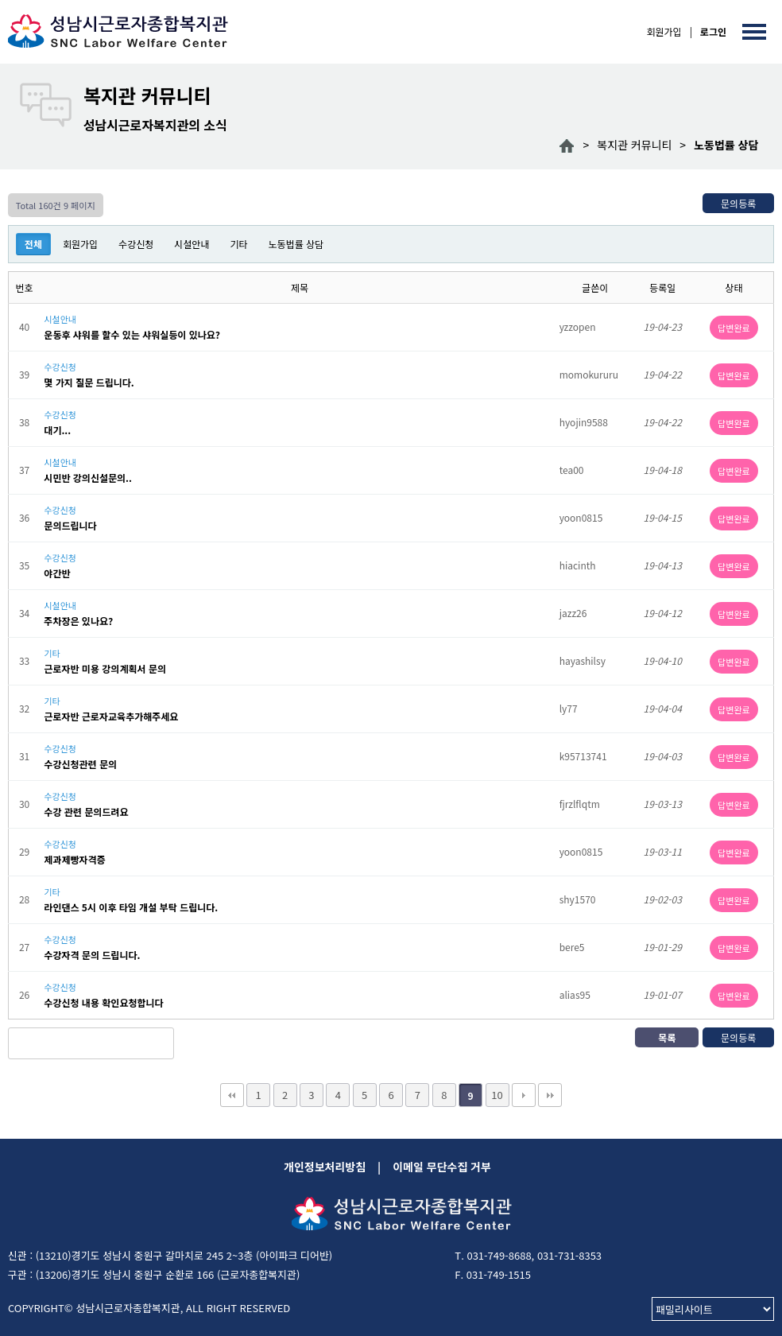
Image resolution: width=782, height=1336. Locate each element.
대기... (57, 430)
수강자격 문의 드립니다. (92, 955)
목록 (667, 1037)
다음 (524, 1095)
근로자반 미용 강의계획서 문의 (105, 668)
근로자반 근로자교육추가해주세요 (111, 716)
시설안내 (191, 243)
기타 (238, 243)
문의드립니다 (70, 525)
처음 (232, 1095)
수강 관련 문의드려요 (86, 812)
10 (496, 1094)
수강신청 (135, 243)
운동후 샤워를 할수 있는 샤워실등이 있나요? (132, 334)
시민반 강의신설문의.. (88, 478)
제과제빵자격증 (74, 859)
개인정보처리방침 (325, 1167)
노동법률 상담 (296, 243)
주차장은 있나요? (78, 621)
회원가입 (663, 31)
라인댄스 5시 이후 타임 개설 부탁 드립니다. (131, 907)
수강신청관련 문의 (80, 764)
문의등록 (738, 203)
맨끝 (550, 1095)
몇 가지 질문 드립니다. (89, 382)
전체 (33, 243)
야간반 (57, 573)
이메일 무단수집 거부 (442, 1167)
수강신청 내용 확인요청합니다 (103, 1002)
